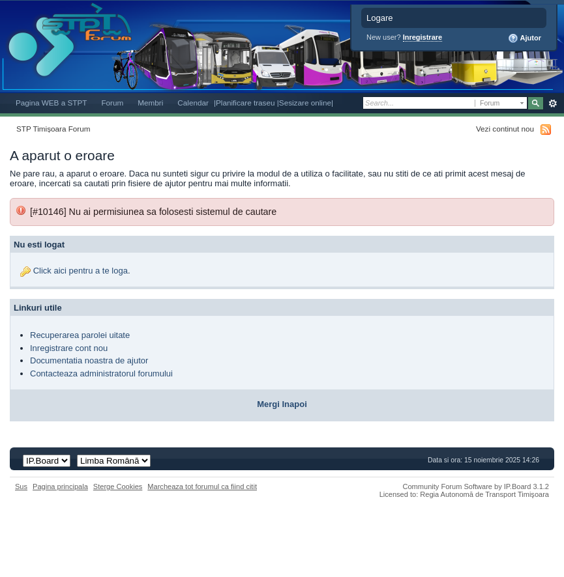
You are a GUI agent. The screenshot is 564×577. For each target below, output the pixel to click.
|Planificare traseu (245, 102)
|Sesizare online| (305, 102)
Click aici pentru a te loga (80, 270)
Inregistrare (423, 37)
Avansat (552, 103)
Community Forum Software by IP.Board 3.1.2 (475, 486)
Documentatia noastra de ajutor (89, 360)
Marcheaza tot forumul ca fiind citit (202, 486)
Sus (21, 486)
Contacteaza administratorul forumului (101, 373)
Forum (112, 102)
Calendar (193, 102)
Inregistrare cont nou (69, 348)
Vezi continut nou (505, 128)
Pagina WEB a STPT (51, 102)
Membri (150, 102)
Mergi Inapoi (282, 404)
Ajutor (524, 38)
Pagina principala (60, 486)
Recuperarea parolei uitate (80, 335)
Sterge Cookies (118, 486)
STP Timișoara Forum (53, 128)
